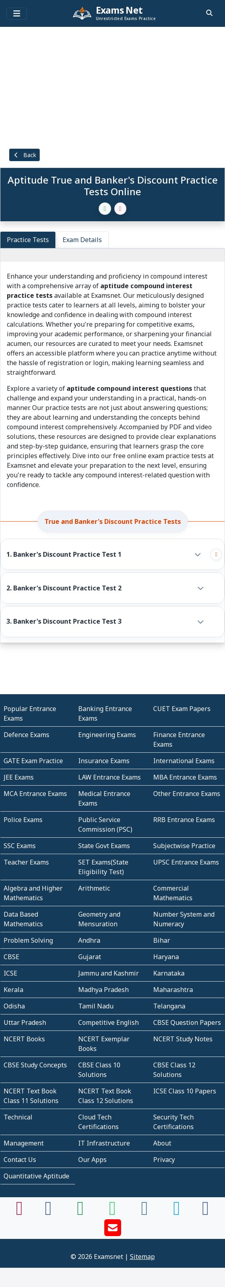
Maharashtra (173, 989)
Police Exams (23, 819)
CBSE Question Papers (187, 1022)
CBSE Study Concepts (35, 1065)
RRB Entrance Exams (184, 819)
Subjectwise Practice (184, 845)
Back (24, 155)
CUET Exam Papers (182, 708)
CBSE (11, 956)
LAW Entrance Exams (109, 777)
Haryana (166, 956)
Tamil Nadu (96, 1006)
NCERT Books (24, 1038)
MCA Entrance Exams (35, 793)
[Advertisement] (112, 86)
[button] (106, 554)
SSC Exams (20, 845)
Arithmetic (94, 888)
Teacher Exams (26, 862)
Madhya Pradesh (103, 989)
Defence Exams (26, 734)
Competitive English (108, 1022)
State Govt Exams (104, 845)
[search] (209, 12)
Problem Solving (28, 940)
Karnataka (168, 973)
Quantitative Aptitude (36, 1176)
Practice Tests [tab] (28, 239)
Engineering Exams (107, 734)
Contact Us (20, 1159)
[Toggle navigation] (16, 14)
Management (24, 1143)
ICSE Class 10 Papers (184, 1091)
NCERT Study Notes (183, 1038)
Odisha (14, 1006)
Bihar (161, 940)
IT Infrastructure (104, 1143)
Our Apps (92, 1159)
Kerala (13, 989)
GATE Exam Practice (33, 760)
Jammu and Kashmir (108, 973)
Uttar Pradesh (25, 1022)
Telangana (169, 1006)
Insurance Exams (104, 760)
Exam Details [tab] (82, 239)
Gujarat (89, 956)
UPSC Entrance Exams (186, 862)
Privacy (164, 1159)
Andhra (89, 940)
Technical (18, 1117)
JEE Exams (19, 777)
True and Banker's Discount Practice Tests (113, 521)
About (162, 1143)
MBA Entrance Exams (185, 777)
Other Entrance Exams (186, 793)
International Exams (184, 760)
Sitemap (142, 1256)
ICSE (10, 973)
